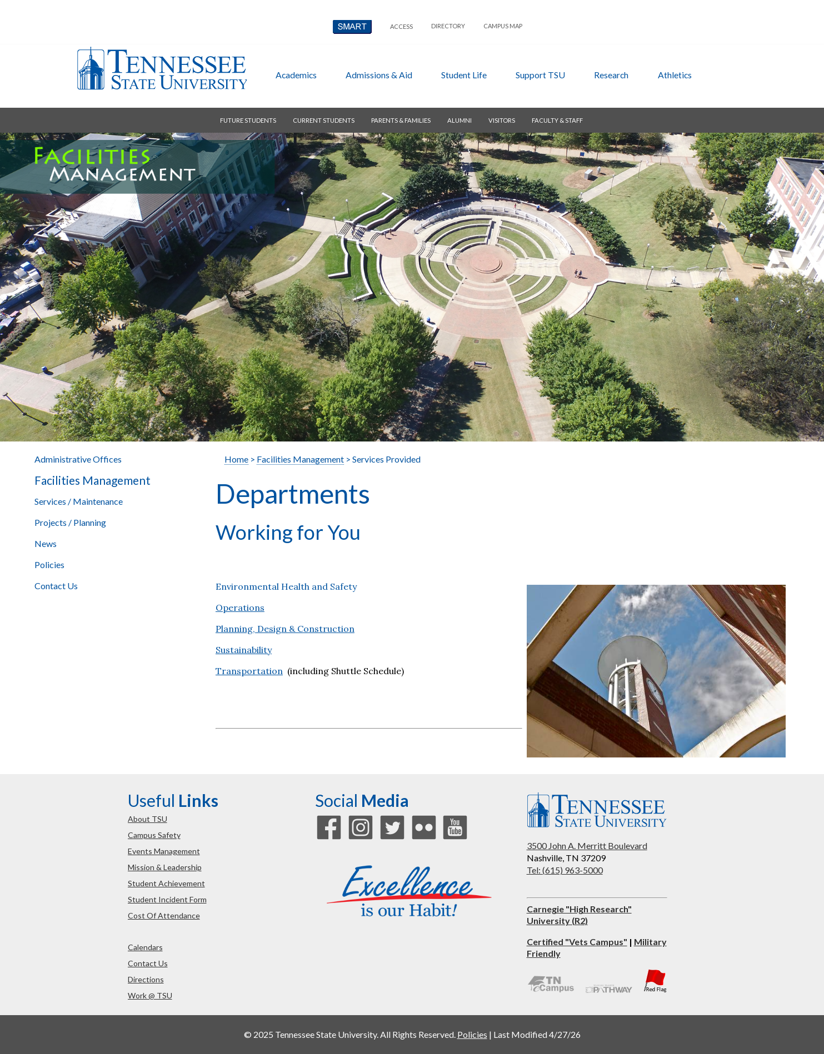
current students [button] (323, 120)
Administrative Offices (78, 459)
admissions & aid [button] (379, 74)
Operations (240, 607)
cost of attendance (164, 915)
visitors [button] (501, 120)
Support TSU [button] (540, 74)
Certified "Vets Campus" (577, 941)
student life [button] (464, 74)
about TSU (147, 819)
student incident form (167, 899)
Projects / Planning (70, 522)
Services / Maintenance (78, 501)
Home (236, 459)
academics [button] (296, 74)
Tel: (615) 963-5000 (565, 870)
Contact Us (56, 585)
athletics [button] (675, 74)
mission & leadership (165, 867)
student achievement (166, 883)
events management (164, 851)
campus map (502, 25)
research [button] (611, 74)
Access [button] (401, 26)
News (45, 543)
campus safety (154, 835)
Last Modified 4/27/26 (537, 1034)
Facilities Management (92, 480)
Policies (49, 564)
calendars (145, 947)
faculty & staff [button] (557, 120)
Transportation (249, 670)
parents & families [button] (401, 120)
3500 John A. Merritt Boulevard (587, 845)
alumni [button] (459, 120)
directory (448, 25)
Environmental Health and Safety (286, 586)
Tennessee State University (162, 68)
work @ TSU (150, 995)
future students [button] (248, 120)
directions (146, 979)
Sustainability (244, 649)
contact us (148, 963)
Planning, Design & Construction (285, 628)
